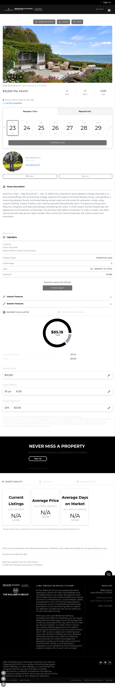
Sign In (105, 2)
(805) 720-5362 (97, 10)
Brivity (14, 680)
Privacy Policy (76, 680)
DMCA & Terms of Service (93, 680)
